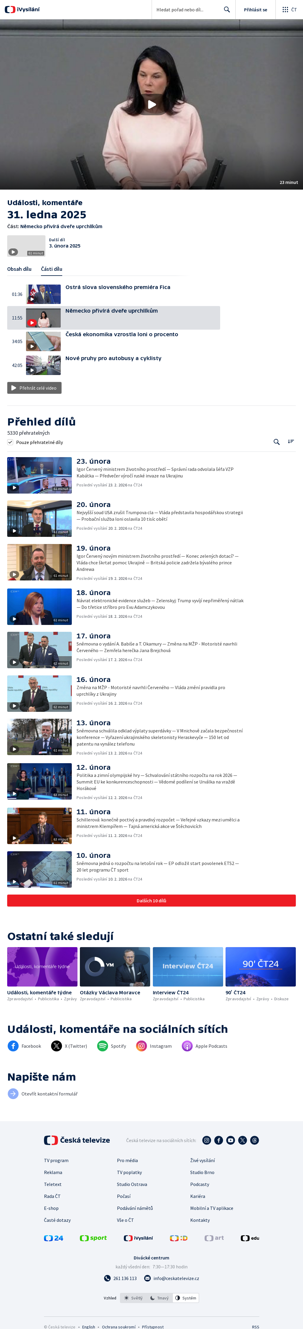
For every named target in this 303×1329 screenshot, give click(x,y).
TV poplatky (129, 1172)
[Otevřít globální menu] (289, 9)
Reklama (53, 1172)
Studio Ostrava (132, 1184)
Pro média (127, 1160)
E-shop (51, 1208)
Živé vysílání (202, 1160)
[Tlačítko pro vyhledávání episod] (277, 442)
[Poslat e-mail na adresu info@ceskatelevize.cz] (171, 1278)
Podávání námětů (135, 1208)
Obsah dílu (19, 268)
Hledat (225, 12)
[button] (151, 104)
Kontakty (200, 1220)
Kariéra (197, 1196)
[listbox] (159, 1298)
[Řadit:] (291, 441)
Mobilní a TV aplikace (211, 1208)
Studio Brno (202, 1172)
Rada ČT (52, 1196)
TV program (56, 1160)
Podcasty (199, 1184)
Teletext (53, 1184)
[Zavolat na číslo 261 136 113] (120, 1278)
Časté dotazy (57, 1220)
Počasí (123, 1196)
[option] (133, 1297)
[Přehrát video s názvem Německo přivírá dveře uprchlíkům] (152, 104)
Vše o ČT (125, 1220)
